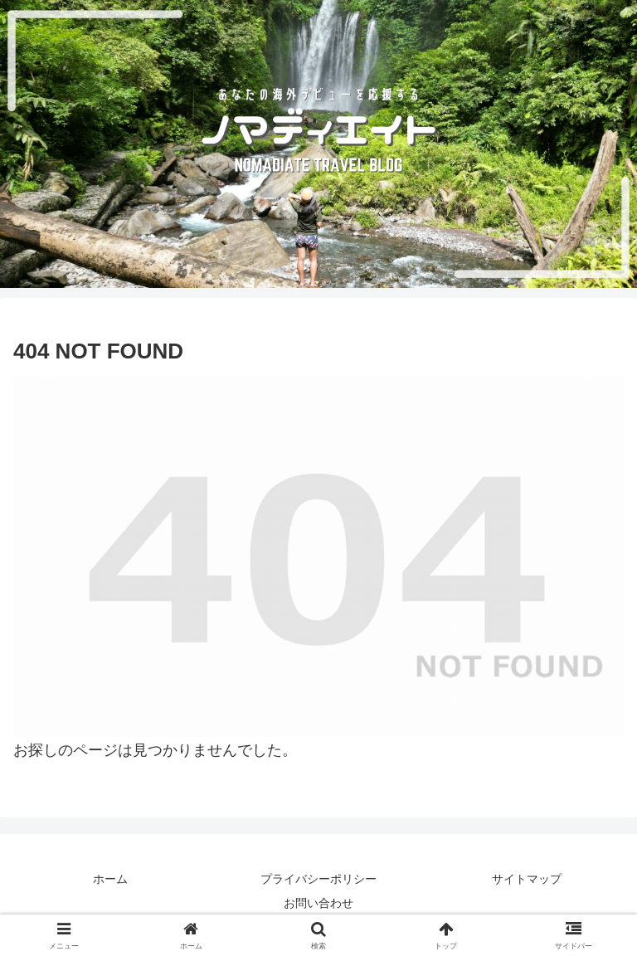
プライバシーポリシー (318, 878)
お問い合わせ (318, 903)
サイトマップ (527, 878)
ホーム (110, 878)
